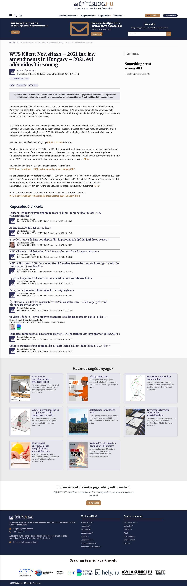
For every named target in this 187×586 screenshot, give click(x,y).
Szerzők (128, 529)
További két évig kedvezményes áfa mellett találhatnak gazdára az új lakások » (58, 316)
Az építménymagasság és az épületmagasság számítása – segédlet (45, 413)
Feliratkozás (96, 34)
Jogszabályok (87, 533)
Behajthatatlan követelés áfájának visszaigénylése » (42, 290)
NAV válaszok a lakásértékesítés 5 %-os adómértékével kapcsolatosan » (54, 251)
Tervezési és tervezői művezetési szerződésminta (158, 413)
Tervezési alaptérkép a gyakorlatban (159, 378)
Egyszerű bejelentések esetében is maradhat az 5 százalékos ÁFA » (50, 278)
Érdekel (15, 32)
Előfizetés (152, 15)
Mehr (97, 186)
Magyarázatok (88, 16)
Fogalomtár (104, 16)
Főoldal (12, 42)
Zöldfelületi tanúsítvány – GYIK (103, 411)
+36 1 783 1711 (19, 532)
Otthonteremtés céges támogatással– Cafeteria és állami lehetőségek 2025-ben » (60, 345)
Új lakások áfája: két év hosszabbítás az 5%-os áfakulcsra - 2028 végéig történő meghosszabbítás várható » (58, 303)
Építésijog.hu (133, 54)
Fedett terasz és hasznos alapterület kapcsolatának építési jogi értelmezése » (59, 239)
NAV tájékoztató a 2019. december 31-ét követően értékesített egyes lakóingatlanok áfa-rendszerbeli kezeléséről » (64, 265)
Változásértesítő (131, 522)
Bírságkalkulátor (98, 376)
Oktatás (127, 543)
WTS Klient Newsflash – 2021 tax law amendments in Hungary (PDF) (42, 169)
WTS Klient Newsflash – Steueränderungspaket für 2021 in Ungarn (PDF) (44, 196)
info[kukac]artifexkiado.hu (23, 529)
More (86, 159)
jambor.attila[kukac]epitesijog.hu (25, 542)
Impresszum (129, 540)
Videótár (85, 536)
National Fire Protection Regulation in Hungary (102, 444)
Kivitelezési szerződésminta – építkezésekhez (41, 379)
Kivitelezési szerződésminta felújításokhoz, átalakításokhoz (41, 447)
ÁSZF (127, 533)
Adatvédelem (129, 536)
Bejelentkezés (170, 15)
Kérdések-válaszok (68, 16)
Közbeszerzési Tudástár (91, 547)
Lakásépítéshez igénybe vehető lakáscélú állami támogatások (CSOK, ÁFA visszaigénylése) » (55, 214)
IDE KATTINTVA (55, 142)
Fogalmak (85, 526)
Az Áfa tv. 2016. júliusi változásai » (30, 227)
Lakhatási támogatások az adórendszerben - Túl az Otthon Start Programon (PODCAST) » (64, 333)
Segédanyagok (87, 540)
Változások (119, 16)
